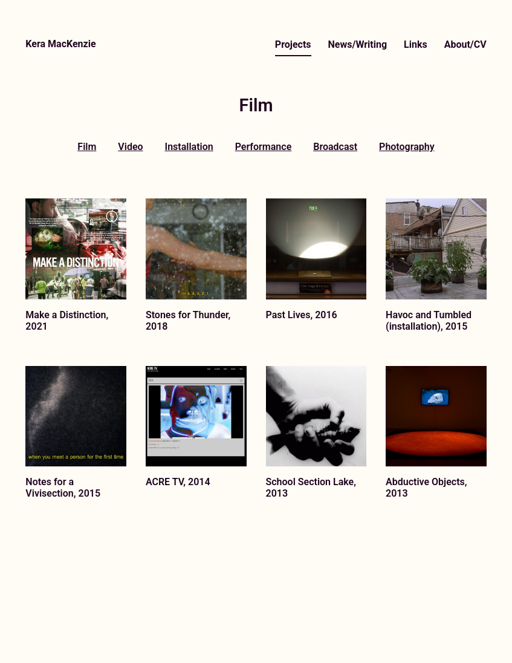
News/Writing (357, 44)
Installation (189, 146)
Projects (293, 44)
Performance (263, 146)
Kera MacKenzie (60, 44)
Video (130, 146)
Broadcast (335, 146)
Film (86, 146)
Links (415, 44)
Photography (407, 146)
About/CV (465, 44)
